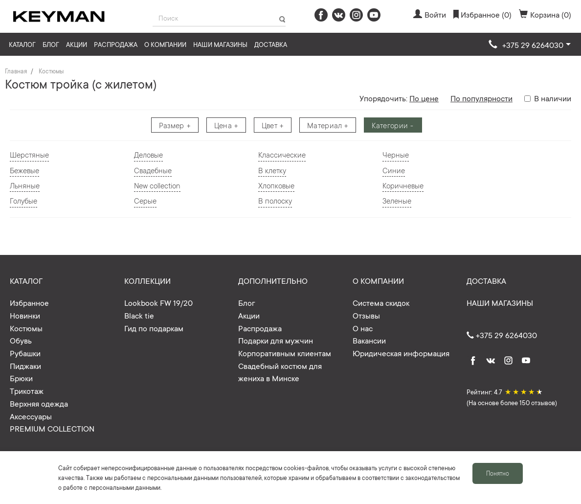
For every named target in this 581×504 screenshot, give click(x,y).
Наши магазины (220, 44)
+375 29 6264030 (502, 334)
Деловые (148, 154)
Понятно (497, 473)
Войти (429, 14)
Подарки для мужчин (275, 340)
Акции (76, 44)
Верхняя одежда (39, 403)
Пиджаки (25, 365)
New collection (157, 185)
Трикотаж (27, 390)
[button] (530, 45)
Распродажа (115, 44)
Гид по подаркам (153, 327)
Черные (395, 154)
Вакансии (369, 340)
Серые (145, 200)
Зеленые (396, 200)
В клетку (272, 170)
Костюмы (51, 71)
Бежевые (24, 170)
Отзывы (366, 315)
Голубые (23, 200)
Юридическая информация (401, 352)
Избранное (29, 302)
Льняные (25, 185)
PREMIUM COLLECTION (52, 428)
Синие (393, 170)
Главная (16, 71)
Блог (51, 44)
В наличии (547, 98)
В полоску (275, 200)
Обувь (21, 340)
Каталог (22, 44)
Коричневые (403, 185)
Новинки (25, 315)
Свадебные (153, 170)
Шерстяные (29, 154)
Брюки (21, 377)
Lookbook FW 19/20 (158, 302)
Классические (282, 154)
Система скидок (381, 302)
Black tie (139, 315)
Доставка (270, 44)
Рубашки (25, 352)
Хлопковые (276, 185)
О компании (165, 44)
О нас (363, 327)
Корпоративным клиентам (284, 352)
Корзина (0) (545, 14)
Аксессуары (31, 416)
